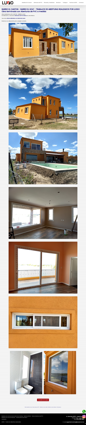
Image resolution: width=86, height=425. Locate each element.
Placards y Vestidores (49, 2)
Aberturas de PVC (38, 2)
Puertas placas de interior (21, 417)
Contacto (81, 2)
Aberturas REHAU (27, 416)
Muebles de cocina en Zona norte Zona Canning (12, 416)
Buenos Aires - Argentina (75, 417)
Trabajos (65, 2)
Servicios (58, 2)
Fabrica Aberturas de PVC (37, 416)
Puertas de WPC (73, 2)
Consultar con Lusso (43, 399)
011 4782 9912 (80, 419)
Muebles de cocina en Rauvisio (8, 417)
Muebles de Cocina (26, 2)
